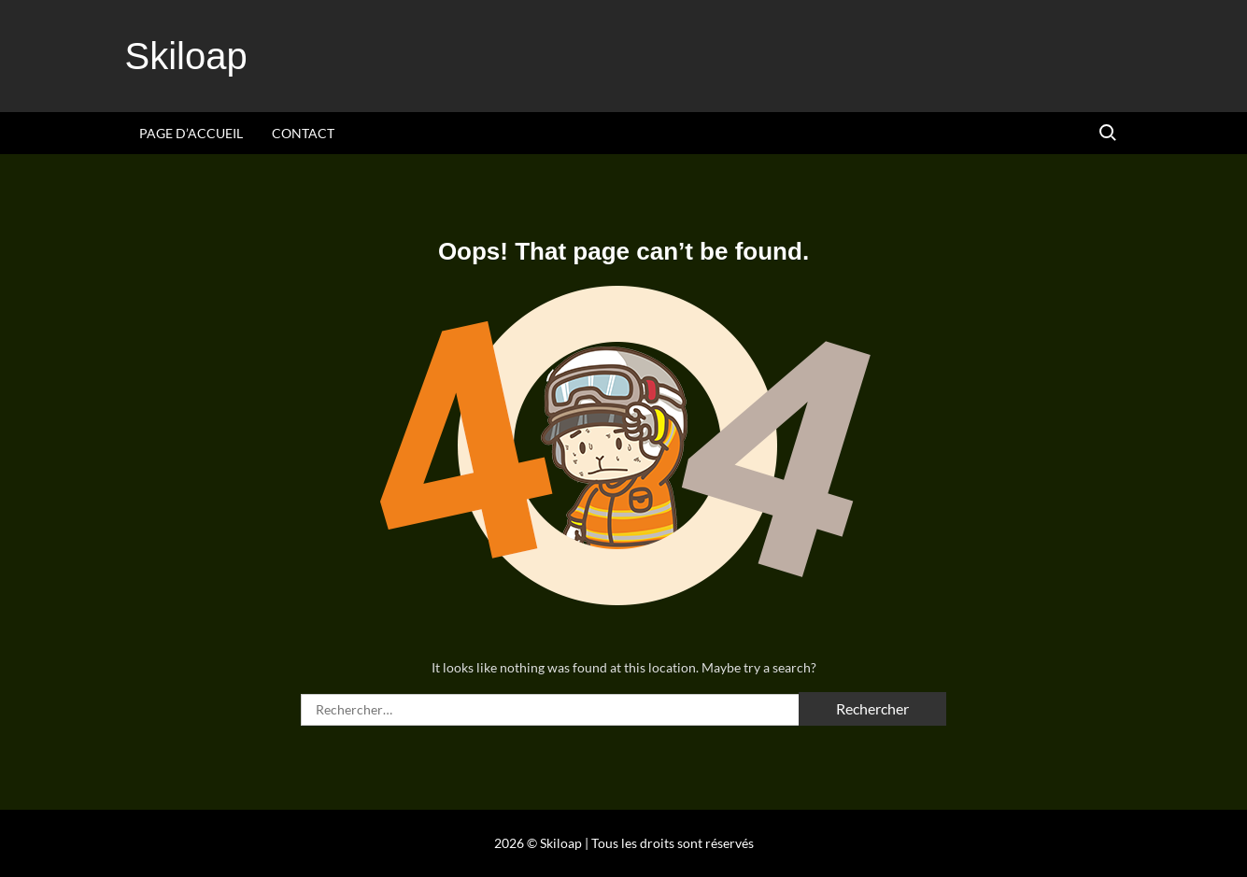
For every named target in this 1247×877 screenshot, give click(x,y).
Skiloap (186, 56)
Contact (303, 133)
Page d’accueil (191, 133)
